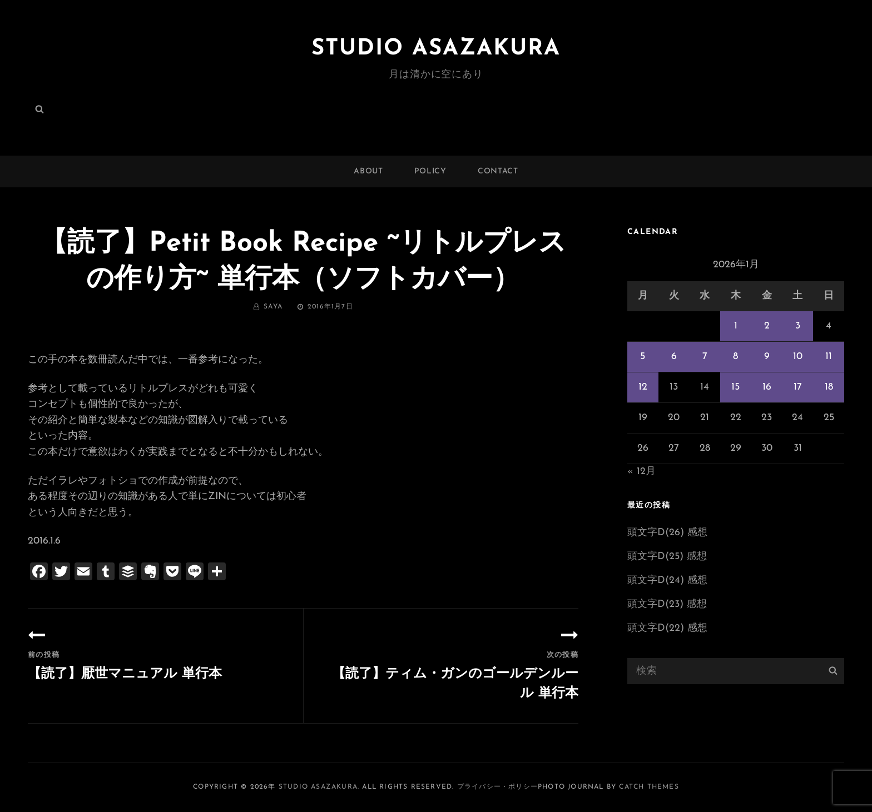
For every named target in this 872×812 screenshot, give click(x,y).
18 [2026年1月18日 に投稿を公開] (829, 387)
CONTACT (498, 171)
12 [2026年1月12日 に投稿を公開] (642, 387)
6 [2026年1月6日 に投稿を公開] (674, 356)
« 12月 (641, 471)
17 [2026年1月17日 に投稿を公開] (798, 387)
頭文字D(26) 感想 (667, 532)
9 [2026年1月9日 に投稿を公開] (767, 356)
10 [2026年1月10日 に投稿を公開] (797, 356)
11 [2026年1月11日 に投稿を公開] (828, 356)
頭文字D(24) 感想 (667, 580)
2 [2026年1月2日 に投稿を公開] (767, 326)
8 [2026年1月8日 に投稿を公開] (735, 356)
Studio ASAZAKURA (436, 49)
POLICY (430, 171)
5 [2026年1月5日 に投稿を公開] (642, 356)
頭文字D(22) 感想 (667, 628)
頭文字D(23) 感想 (667, 604)
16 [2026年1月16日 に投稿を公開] (766, 387)
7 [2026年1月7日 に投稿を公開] (704, 356)
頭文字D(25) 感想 (667, 556)
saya (273, 306)
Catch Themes (648, 787)
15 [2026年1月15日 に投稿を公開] (735, 387)
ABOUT (368, 171)
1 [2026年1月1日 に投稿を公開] (735, 326)
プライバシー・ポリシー (497, 787)
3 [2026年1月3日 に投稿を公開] (797, 326)
